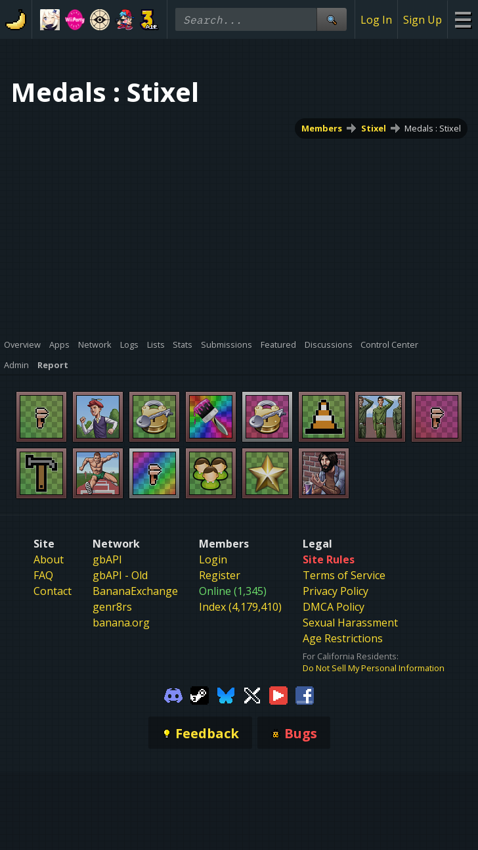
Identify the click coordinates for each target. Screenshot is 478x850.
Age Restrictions (343, 638)
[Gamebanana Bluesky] (225, 694)
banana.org (121, 622)
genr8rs (112, 607)
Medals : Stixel (432, 128)
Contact (52, 591)
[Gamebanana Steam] (199, 694)
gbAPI (107, 559)
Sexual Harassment (350, 622)
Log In (376, 19)
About (48, 559)
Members (321, 128)
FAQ (43, 575)
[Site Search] (331, 19)
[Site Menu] (462, 19)
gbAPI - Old (120, 575)
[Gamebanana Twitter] (252, 694)
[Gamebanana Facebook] (304, 694)
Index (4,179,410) (240, 607)
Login (213, 559)
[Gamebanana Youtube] (278, 694)
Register (219, 575)
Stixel (373, 128)
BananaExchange (135, 591)
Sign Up (422, 19)
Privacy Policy (335, 591)
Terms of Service (344, 575)
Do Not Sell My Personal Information (374, 668)
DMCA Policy (333, 607)
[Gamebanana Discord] (173, 694)
